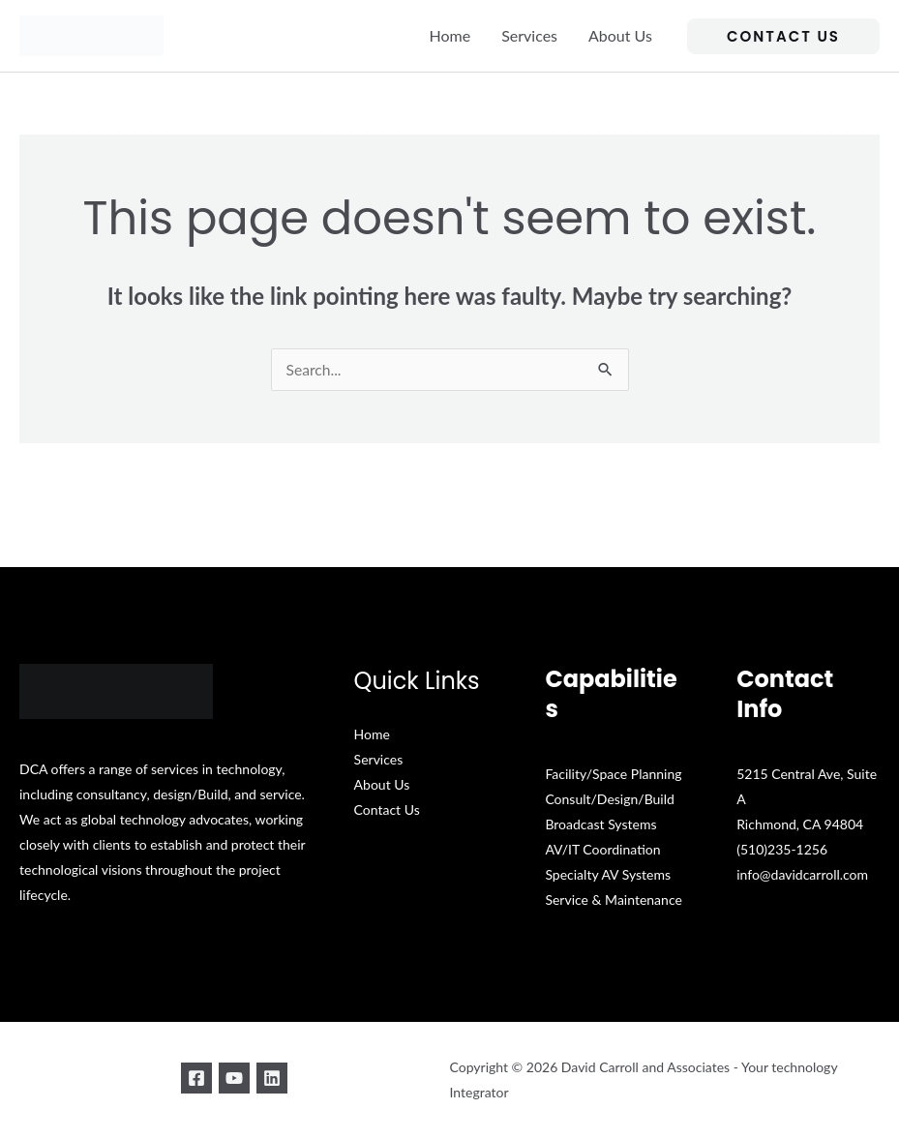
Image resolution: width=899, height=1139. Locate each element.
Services (529, 35)
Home (450, 35)
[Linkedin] (279, 1079)
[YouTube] (234, 1079)
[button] (783, 36)
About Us (620, 35)
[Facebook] (188, 1079)
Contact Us (387, 810)
